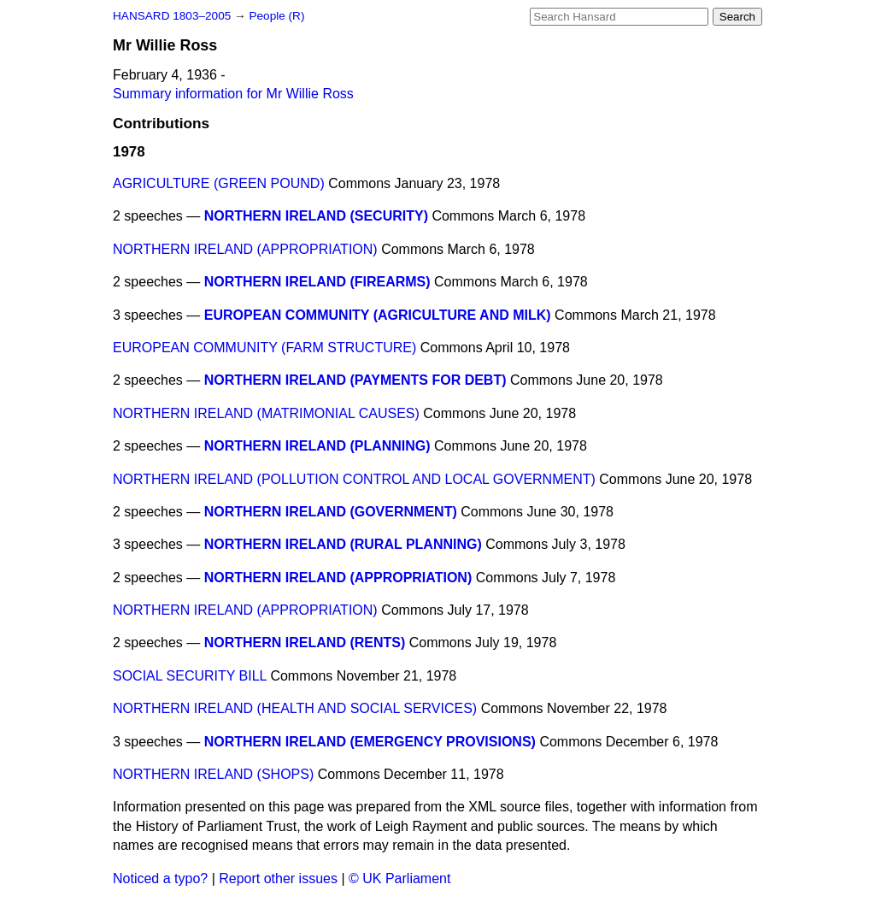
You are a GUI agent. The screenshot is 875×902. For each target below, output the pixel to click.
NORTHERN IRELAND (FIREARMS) (317, 281)
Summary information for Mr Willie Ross (233, 93)
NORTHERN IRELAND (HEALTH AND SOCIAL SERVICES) (295, 708)
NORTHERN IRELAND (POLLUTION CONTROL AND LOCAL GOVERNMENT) (354, 479)
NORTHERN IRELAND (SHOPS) (213, 774)
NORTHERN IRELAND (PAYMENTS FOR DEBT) (355, 380)
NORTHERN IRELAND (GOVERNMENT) (330, 511)
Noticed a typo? (160, 878)
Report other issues (278, 878)
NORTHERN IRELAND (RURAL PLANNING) (343, 544)
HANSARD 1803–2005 (172, 15)
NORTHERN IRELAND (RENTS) (305, 642)
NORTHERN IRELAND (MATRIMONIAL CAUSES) (266, 413)
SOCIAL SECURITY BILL (190, 676)
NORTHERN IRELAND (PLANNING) (317, 446)
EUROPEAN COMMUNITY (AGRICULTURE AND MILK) (377, 315)
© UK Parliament (399, 878)
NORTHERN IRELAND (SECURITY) (316, 216)
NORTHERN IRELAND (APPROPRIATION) (245, 249)
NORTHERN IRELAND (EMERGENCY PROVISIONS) (370, 741)
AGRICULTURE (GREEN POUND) (219, 183)
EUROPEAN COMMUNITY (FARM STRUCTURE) (264, 347)
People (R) (276, 15)
